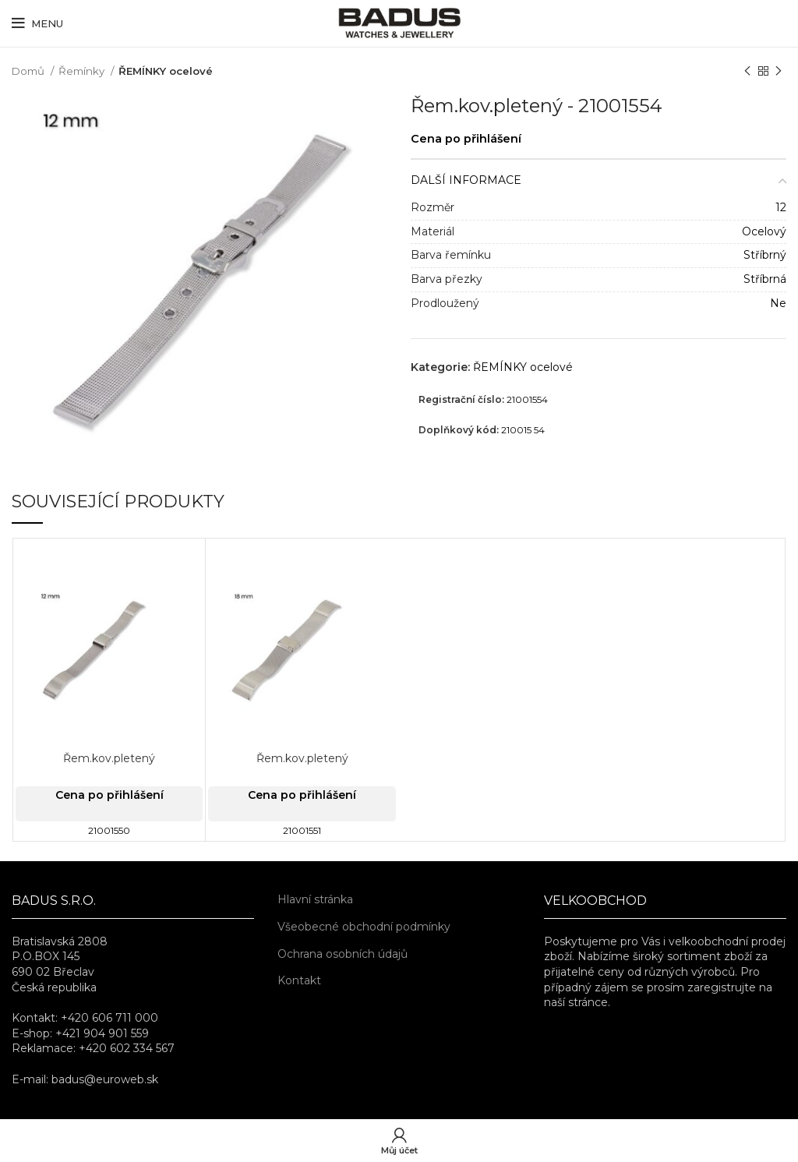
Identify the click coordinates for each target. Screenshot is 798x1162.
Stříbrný (764, 255)
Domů (29, 71)
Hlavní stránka (315, 899)
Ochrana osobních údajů (342, 954)
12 (780, 207)
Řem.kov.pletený (109, 758)
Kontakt (299, 980)
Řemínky (82, 71)
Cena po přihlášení (466, 139)
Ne (778, 303)
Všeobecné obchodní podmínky (363, 927)
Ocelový (764, 231)
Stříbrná (764, 279)
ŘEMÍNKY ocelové (165, 71)
